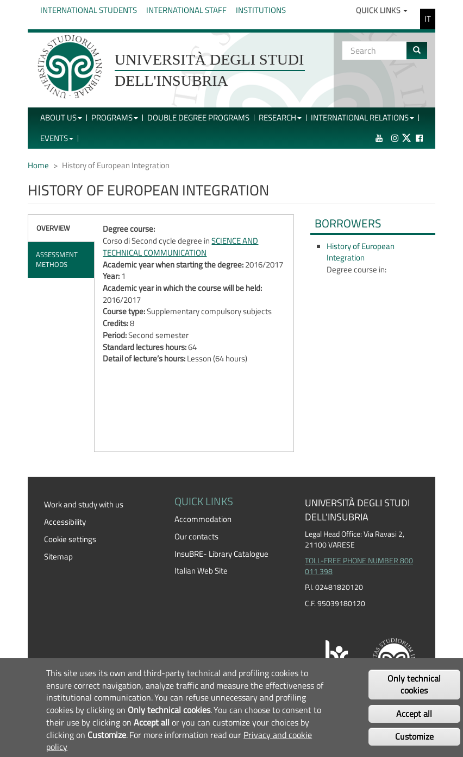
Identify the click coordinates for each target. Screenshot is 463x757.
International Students (88, 10)
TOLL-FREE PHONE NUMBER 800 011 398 (359, 566)
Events (56, 138)
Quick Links (382, 10)
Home (38, 165)
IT (427, 18)
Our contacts (196, 536)
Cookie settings (70, 539)
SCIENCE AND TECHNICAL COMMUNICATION (180, 246)
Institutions (261, 10)
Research (280, 117)
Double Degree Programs (198, 117)
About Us (61, 117)
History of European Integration (361, 252)
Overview (53, 227)
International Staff (186, 10)
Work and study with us (83, 504)
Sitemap (58, 556)
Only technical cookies (414, 684)
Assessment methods (57, 259)
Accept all (414, 713)
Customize (414, 736)
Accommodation (203, 519)
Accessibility (65, 522)
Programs (114, 117)
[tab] (61, 228)
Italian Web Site (201, 570)
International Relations (362, 117)
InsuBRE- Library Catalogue (221, 554)
